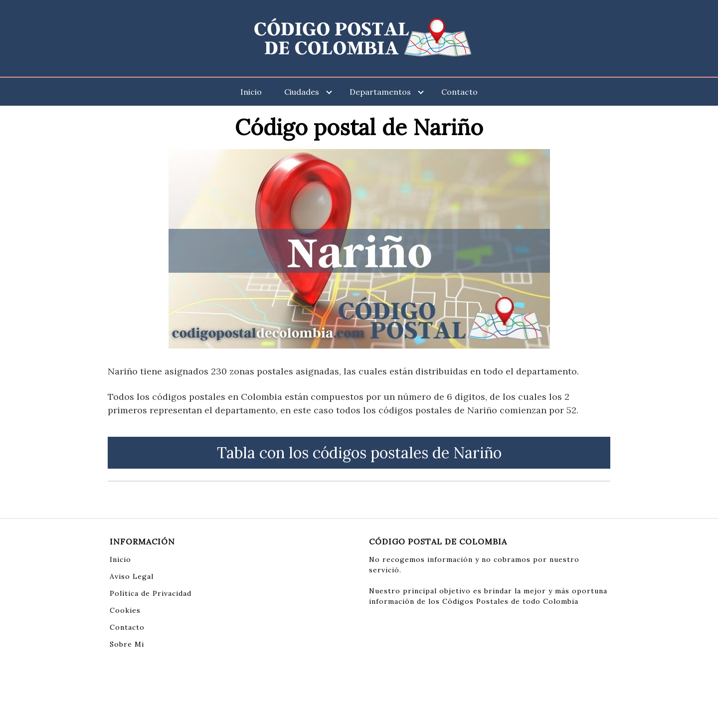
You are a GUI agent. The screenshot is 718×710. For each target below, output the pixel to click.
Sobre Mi (127, 644)
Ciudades (301, 92)
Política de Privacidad (150, 593)
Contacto (459, 92)
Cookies (125, 610)
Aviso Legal (132, 576)
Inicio (251, 92)
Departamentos (380, 92)
